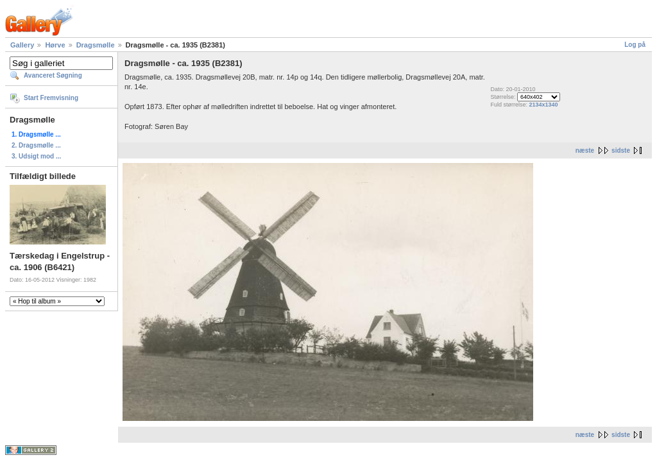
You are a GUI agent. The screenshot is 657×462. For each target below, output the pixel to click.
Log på (634, 44)
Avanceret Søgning (53, 75)
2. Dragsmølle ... (36, 145)
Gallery (22, 45)
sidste (620, 150)
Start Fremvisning (51, 97)
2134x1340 (543, 104)
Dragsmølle (95, 45)
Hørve (55, 45)
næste (585, 150)
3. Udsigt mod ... (36, 156)
